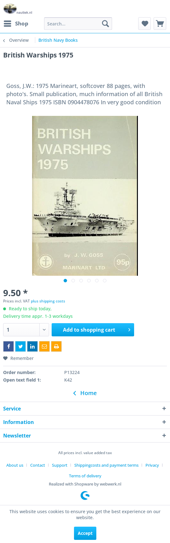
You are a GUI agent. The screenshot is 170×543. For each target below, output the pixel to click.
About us (14, 465)
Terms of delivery (85, 476)
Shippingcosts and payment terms (106, 465)
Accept (85, 533)
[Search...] (78, 23)
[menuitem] (15, 23)
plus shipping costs (48, 301)
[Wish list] (144, 23)
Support (59, 465)
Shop (16, 23)
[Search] (105, 23)
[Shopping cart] (160, 23)
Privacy (152, 465)
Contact (37, 465)
